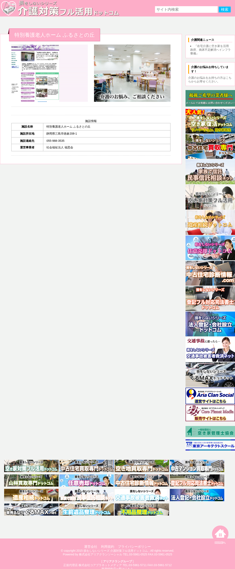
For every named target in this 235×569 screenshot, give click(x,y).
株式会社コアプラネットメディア (100, 565)
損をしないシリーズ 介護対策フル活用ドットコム (115, 550)
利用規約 (107, 546)
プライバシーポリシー (134, 546)
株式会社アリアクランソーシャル (100, 554)
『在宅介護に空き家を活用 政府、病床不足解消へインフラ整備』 (211, 49)
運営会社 (90, 546)
